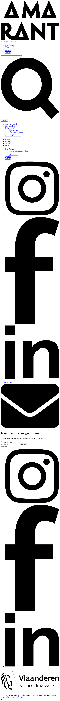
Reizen (7, 145)
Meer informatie (18, 697)
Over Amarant (10, 45)
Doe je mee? (13, 155)
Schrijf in (23, 444)
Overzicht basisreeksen (13, 136)
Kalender (8, 139)
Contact (8, 53)
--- (3, 699)
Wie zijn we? (9, 47)
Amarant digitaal (11, 124)
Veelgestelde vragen (16, 132)
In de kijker (9, 141)
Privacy (12, 134)
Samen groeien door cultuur (19, 151)
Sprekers (8, 157)
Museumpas (13, 130)
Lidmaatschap (10, 126)
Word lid (8, 51)
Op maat (8, 143)
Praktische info (10, 128)
